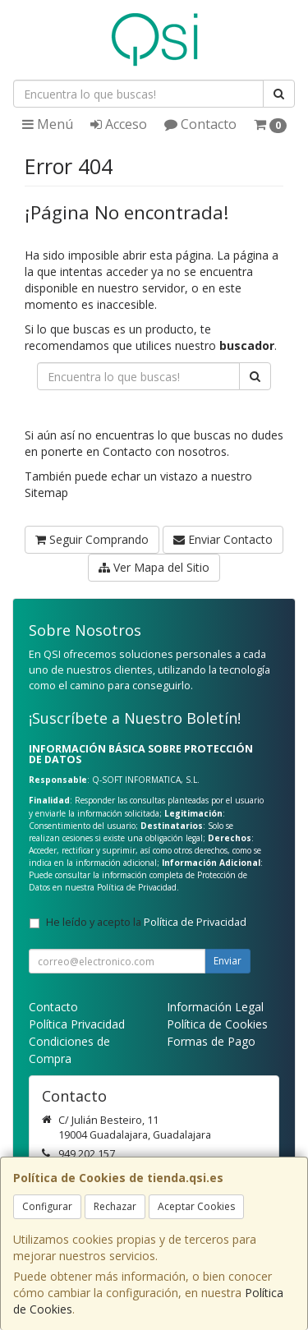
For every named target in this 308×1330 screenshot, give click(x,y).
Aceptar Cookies (196, 1206)
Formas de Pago (211, 1041)
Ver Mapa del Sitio (154, 567)
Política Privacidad (77, 1024)
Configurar (47, 1206)
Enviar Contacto (223, 539)
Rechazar (115, 1206)
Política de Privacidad (137, 887)
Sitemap (46, 492)
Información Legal (215, 1007)
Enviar (227, 961)
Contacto (200, 124)
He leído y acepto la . (147, 922)
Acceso (118, 124)
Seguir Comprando (92, 539)
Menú (47, 124)
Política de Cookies (217, 1024)
